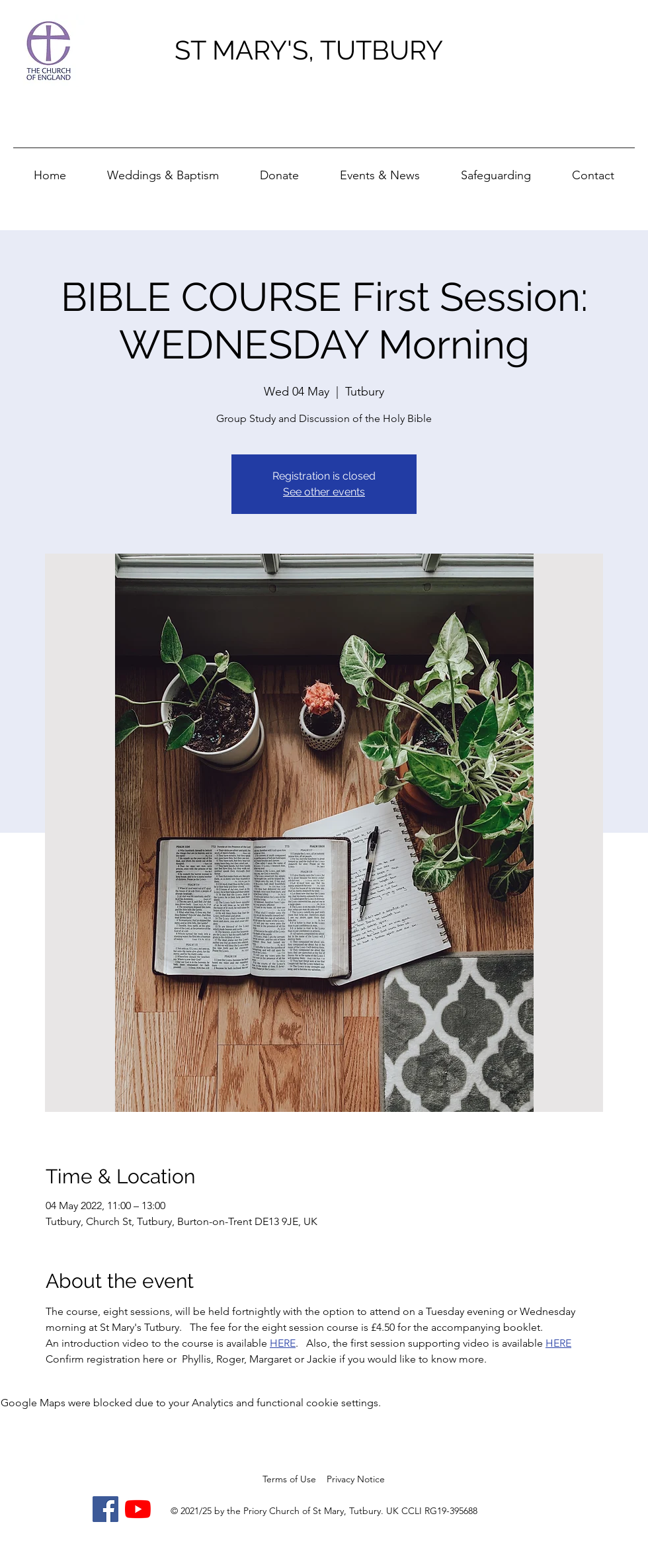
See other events (324, 492)
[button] (379, 170)
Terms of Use (289, 1479)
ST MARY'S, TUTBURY (309, 49)
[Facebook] (105, 1509)
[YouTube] (138, 1509)
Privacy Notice (356, 1479)
